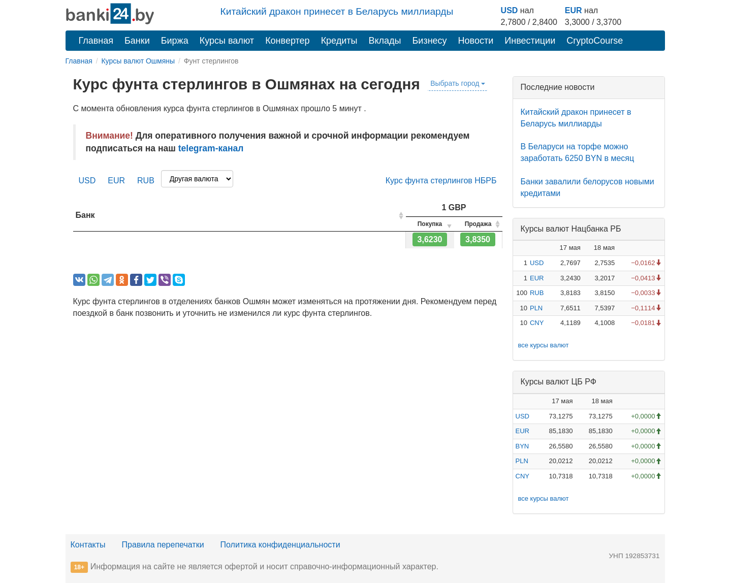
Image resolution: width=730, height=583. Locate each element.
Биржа (174, 41)
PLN (536, 308)
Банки (137, 41)
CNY (537, 323)
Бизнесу (429, 41)
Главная (96, 41)
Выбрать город (457, 83)
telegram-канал (211, 148)
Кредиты (339, 41)
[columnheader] (239, 216)
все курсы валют (543, 345)
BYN (522, 446)
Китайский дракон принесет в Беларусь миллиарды (337, 11)
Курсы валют (227, 41)
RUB (145, 180)
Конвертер (287, 41)
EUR (573, 10)
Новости (476, 41)
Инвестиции (529, 41)
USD (509, 10)
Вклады (384, 41)
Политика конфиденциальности (280, 544)
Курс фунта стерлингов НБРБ (441, 180)
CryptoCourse (594, 41)
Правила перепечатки (163, 544)
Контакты (88, 544)
